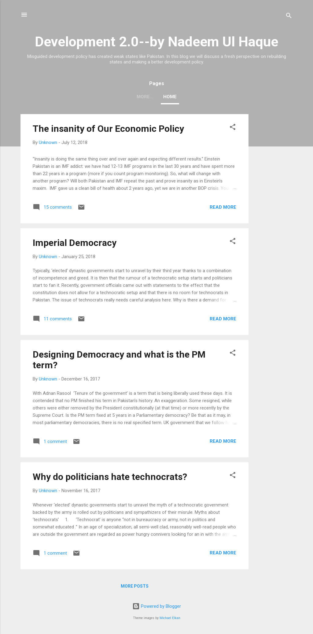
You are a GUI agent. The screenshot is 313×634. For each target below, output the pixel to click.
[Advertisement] (273, 205)
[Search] (289, 16)
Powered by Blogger (156, 606)
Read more (223, 207)
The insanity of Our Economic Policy (108, 128)
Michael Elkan (170, 618)
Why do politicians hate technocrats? (110, 476)
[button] (232, 128)
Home (156, 96)
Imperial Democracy (74, 242)
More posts (135, 586)
